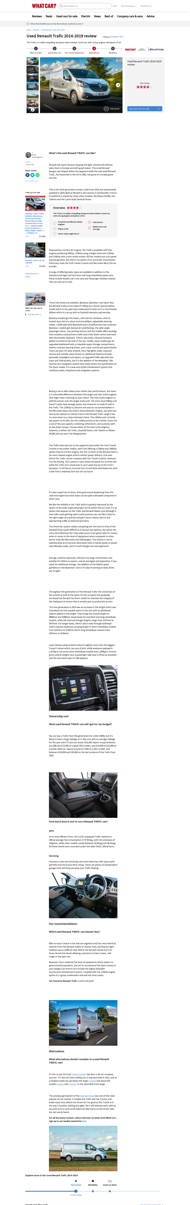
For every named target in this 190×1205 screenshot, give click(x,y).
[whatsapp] (37, 175)
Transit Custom (78, 1074)
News (99, 16)
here (84, 1121)
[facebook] (27, 175)
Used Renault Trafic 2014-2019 (53, 30)
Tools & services (127, 6)
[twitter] (32, 175)
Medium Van (117, 36)
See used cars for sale (144, 108)
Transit (92, 1080)
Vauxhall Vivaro (87, 1095)
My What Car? (146, 6)
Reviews (38, 16)
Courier (60, 1084)
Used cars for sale (68, 16)
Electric (87, 16)
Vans (115, 6)
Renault (36, 30)
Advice (152, 16)
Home (29, 30)
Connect (73, 1084)
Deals (50, 16)
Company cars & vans (131, 16)
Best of (110, 16)
